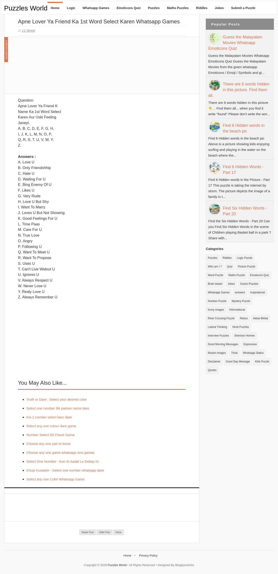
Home (55, 8)
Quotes (212, 370)
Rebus (244, 318)
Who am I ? (215, 266)
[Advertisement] (52, 67)
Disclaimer (214, 361)
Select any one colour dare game (51, 426)
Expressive (250, 344)
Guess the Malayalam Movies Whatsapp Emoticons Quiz (235, 43)
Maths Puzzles (178, 8)
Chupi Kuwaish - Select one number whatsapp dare (65, 470)
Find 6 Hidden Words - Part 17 (243, 170)
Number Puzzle (217, 301)
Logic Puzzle (244, 258)
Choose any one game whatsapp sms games (60, 452)
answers (240, 292)
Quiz (230, 266)
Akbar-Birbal (260, 318)
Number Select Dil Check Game (50, 435)
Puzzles (153, 8)
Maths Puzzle (236, 275)
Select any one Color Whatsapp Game (55, 479)
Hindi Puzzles (240, 327)
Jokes (219, 8)
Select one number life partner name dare (57, 408)
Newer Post (88, 532)
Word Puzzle (215, 275)
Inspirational (257, 292)
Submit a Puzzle (243, 8)
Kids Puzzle (262, 361)
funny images (216, 309)
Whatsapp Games (96, 8)
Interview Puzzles (218, 335)
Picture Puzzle (246, 266)
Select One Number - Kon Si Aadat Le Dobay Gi (62, 461)
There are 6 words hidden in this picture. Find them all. (238, 90)
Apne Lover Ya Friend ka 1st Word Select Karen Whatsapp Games (99, 21)
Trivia (234, 352)
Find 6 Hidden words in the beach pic (244, 128)
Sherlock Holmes (244, 335)
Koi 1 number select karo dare (49, 417)
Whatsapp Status (253, 352)
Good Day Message (238, 361)
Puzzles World (25, 8)
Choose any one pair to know (48, 444)
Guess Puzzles (249, 283)
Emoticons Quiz (129, 8)
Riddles (202, 8)
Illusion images (217, 352)
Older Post (104, 532)
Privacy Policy (148, 555)
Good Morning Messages (223, 344)
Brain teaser (215, 283)
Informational (237, 309)
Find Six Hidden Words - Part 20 (245, 211)
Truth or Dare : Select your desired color (56, 399)
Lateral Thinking (217, 327)
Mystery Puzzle (241, 301)
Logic (71, 8)
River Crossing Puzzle (221, 318)
